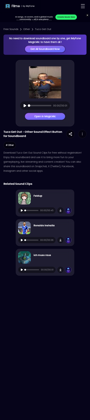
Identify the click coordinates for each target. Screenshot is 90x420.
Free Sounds (10, 29)
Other (26, 29)
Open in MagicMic (45, 116)
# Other (10, 145)
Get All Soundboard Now (45, 49)
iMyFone (30, 6)
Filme (16, 6)
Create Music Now (66, 17)
